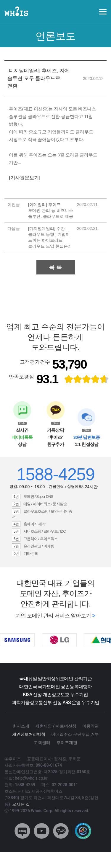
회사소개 (21, 726)
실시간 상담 (22, 437)
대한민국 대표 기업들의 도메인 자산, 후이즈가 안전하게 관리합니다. (55, 593)
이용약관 (90, 726)
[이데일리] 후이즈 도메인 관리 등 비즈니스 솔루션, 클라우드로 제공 (50, 210)
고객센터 (42, 742)
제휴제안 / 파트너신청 (55, 726)
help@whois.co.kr (31, 778)
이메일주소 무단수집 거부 (75, 734)
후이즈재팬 (67, 742)
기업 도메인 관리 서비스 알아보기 (53, 616)
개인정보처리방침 (28, 734)
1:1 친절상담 (86, 441)
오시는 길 (21, 804)
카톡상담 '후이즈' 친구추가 (55, 437)
